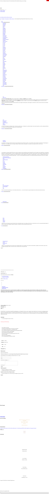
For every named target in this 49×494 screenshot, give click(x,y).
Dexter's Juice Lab (5, 41)
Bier (3, 184)
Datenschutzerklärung (3, 409)
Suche (1, 7)
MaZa (3, 62)
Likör (3, 188)
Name (2, 337)
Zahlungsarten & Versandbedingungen (17, 409)
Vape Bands (4, 166)
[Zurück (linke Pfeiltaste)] (0, 492)
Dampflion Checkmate (5, 39)
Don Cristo (4, 42)
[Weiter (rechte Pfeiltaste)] (1, 492)
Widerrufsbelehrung (11, 409)
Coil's (3, 160)
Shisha (3, 123)
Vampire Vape (4, 82)
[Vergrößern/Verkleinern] (0, 491)
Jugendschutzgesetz (34, 409)
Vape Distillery (4, 83)
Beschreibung (3, 267)
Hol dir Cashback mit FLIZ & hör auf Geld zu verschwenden (6, 17)
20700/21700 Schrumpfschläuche (7, 157)
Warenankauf (2, 398)
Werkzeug (4, 167)
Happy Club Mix (5, 54)
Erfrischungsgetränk (5, 186)
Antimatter (4, 30)
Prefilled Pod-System (5, 122)
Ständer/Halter (4, 164)
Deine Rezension (3, 346)
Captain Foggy (4, 35)
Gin (3, 187)
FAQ (22, 409)
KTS (3, 60)
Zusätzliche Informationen (5, 268)
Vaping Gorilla (4, 84)
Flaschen (4, 162)
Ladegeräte (4, 163)
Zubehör (4, 221)
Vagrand (4, 81)
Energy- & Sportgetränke (5, 185)
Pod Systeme (4, 121)
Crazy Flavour (4, 36)
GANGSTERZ (4, 53)
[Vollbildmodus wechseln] (1, 491)
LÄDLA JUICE (4, 61)
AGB (0, 409)
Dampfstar (4, 40)
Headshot (4, 56)
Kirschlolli (4, 59)
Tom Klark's (4, 76)
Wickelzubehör (4, 168)
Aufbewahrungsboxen (5, 159)
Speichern (7, 488)
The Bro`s (4, 75)
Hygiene (4, 242)
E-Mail (2, 339)
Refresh (4, 67)
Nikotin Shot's (4, 97)
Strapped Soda (4, 74)
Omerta (4, 65)
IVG (3, 57)
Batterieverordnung (29, 409)
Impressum (7, 409)
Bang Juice (4, 32)
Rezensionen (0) (4, 269)
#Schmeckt (4, 24)
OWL (3, 66)
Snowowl (4, 73)
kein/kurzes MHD (5, 243)
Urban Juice (4, 80)
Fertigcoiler (4, 140)
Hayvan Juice (4, 55)
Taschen (4, 165)
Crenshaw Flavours (5, 37)
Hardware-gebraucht (5, 241)
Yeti (3, 85)
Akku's (3, 158)
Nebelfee (4, 64)
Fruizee (4, 52)
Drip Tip (4, 161)
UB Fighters (4, 79)
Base (3, 96)
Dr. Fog (4, 43)
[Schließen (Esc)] (2, 491)
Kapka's (4, 58)
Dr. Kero (4, 45)
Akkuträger (4, 124)
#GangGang (4, 23)
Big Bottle (4, 34)
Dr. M (3, 46)
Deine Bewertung (3, 340)
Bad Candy (4, 31)
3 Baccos (4, 25)
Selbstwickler (4, 141)
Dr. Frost (4, 44)
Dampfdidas (4, 38)
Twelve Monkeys (5, 78)
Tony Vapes (4, 77)
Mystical (4, 63)
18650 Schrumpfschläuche (6, 156)
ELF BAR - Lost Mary (5, 259)
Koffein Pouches (5, 201)
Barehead (4, 33)
